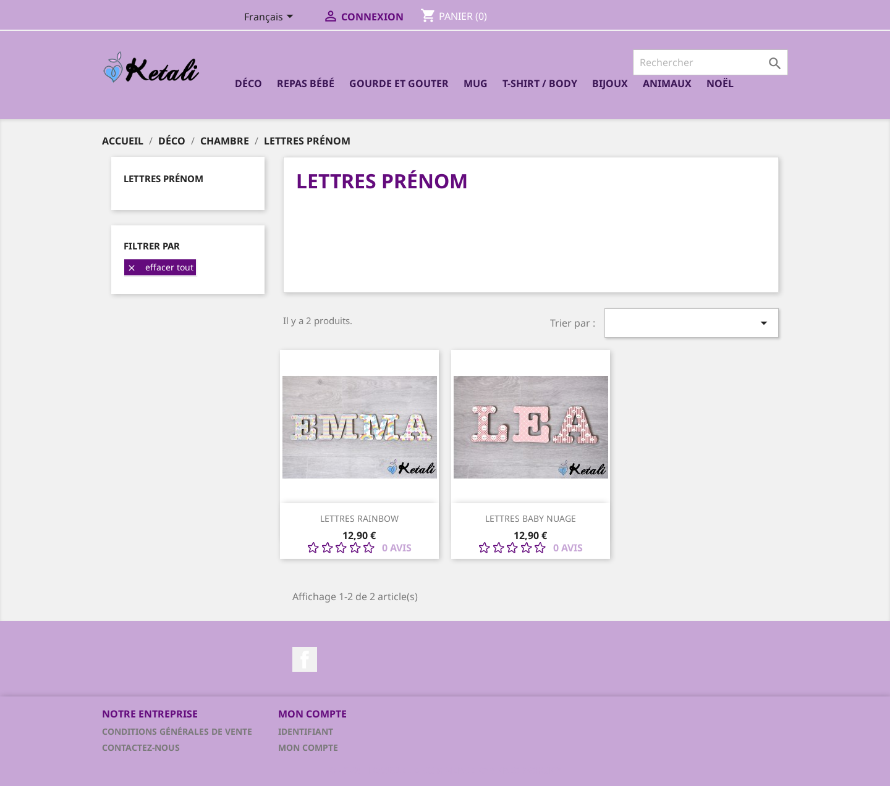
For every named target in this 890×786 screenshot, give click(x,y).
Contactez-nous (141, 747)
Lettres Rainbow (359, 518)
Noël (720, 83)
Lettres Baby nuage (530, 518)
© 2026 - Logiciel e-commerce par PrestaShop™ (445, 770)
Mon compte (308, 747)
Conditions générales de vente (177, 731)
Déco (248, 83)
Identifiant (305, 731)
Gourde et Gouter (399, 83)
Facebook (304, 659)
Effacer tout (160, 267)
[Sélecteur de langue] (271, 18)
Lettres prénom (163, 178)
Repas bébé (305, 83)
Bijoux (610, 83)
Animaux (667, 83)
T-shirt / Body (539, 83)
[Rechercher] (710, 62)
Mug (476, 83)
